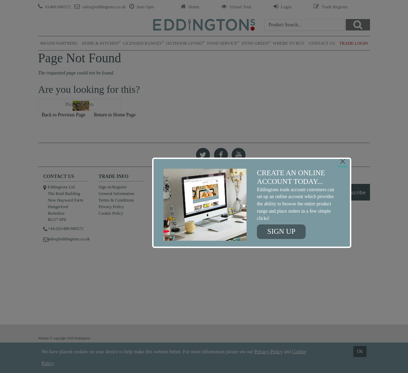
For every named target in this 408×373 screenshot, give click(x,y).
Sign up (281, 231)
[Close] (342, 161)
